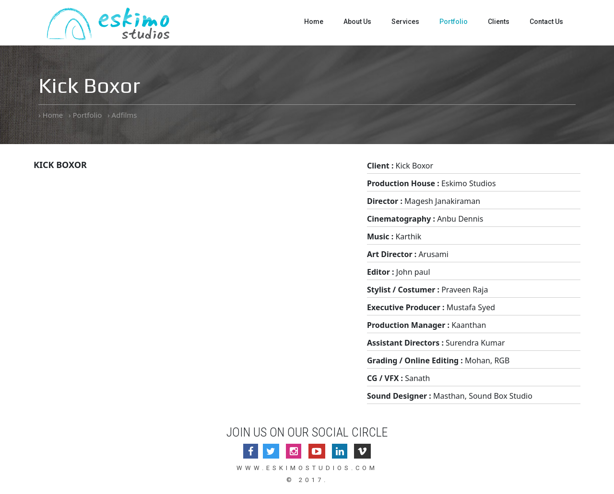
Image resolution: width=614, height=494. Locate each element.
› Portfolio (85, 115)
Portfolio (453, 21)
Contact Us (546, 21)
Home (313, 21)
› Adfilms (122, 115)
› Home (50, 115)
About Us (357, 21)
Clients (498, 21)
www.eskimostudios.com (307, 468)
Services (405, 21)
